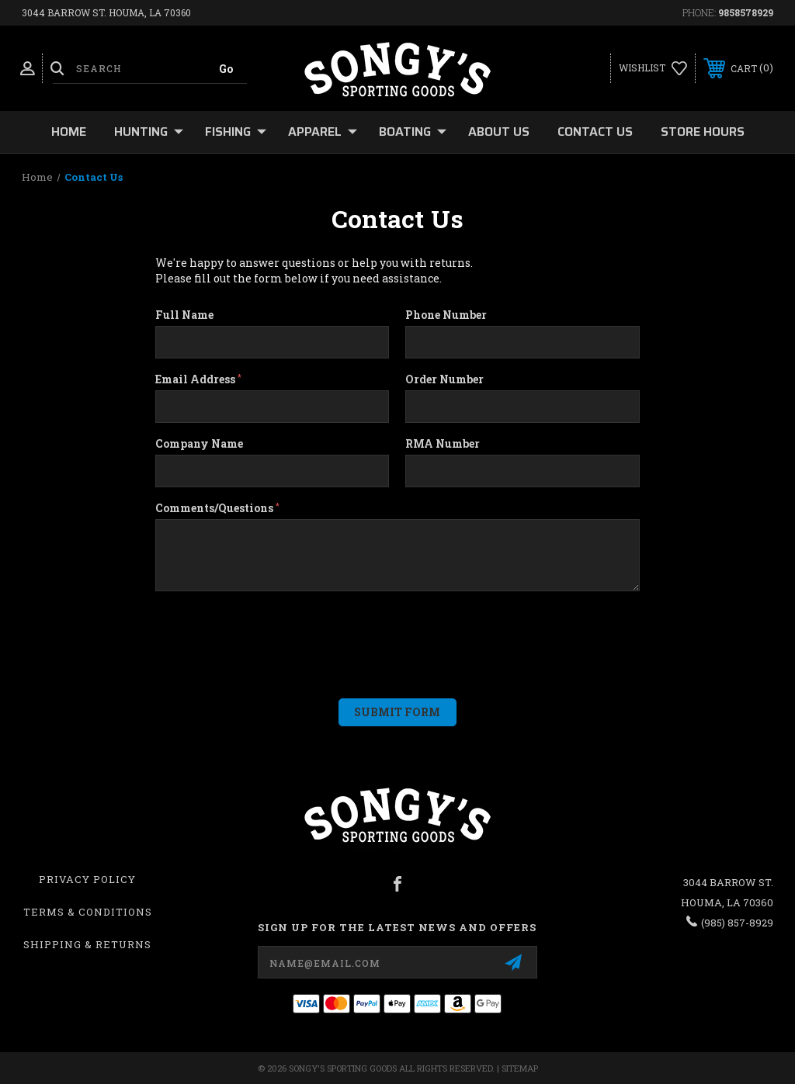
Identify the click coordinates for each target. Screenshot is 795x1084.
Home (68, 131)
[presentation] (249, 636)
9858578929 (745, 12)
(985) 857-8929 (737, 923)
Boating (412, 131)
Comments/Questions (217, 508)
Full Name (184, 315)
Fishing (235, 131)
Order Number (444, 379)
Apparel (322, 131)
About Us (498, 131)
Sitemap (520, 1068)
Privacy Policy (87, 879)
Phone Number (446, 315)
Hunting (148, 131)
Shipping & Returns (87, 945)
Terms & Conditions (87, 912)
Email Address (198, 379)
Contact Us (595, 131)
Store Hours (703, 131)
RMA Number (442, 443)
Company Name (199, 443)
